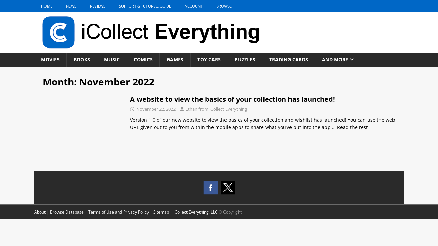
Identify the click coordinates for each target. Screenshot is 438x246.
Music (112, 59)
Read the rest (352, 127)
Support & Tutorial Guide (145, 6)
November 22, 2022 (156, 109)
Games (175, 59)
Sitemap (161, 212)
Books (82, 59)
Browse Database (67, 212)
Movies (50, 59)
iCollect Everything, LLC (195, 212)
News (71, 6)
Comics (143, 59)
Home (46, 6)
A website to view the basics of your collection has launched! (232, 99)
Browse (224, 6)
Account (194, 6)
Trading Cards (288, 59)
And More (335, 59)
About (40, 212)
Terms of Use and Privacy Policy (118, 212)
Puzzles (245, 59)
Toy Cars (209, 59)
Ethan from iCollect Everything (216, 109)
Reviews (97, 6)
